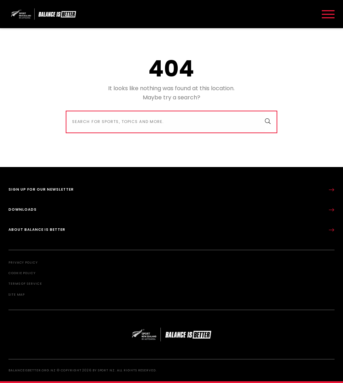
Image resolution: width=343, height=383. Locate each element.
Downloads (171, 210)
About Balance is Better (171, 230)
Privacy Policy (23, 262)
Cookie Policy (22, 273)
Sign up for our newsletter (171, 190)
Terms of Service (25, 284)
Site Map (16, 294)
